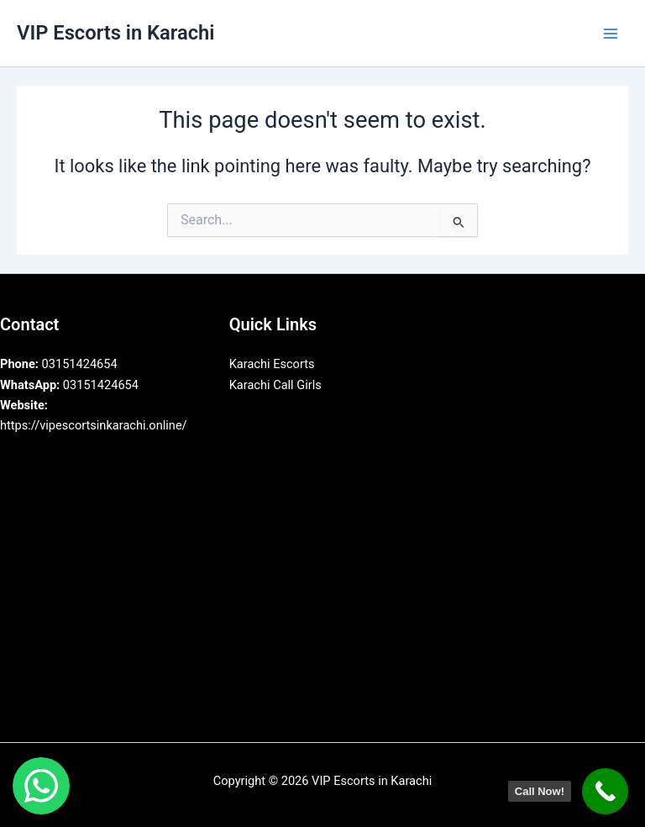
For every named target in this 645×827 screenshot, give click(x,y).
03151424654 (59, 363)
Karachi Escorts (272, 363)
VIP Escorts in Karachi (115, 33)
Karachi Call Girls (275, 384)
